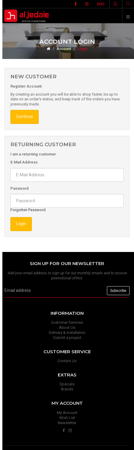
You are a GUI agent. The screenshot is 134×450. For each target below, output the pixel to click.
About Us (67, 327)
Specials (67, 384)
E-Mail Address (24, 162)
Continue (24, 116)
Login (82, 48)
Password (19, 188)
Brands (67, 389)
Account (64, 48)
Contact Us (67, 361)
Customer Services (67, 322)
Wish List (67, 417)
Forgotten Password (28, 210)
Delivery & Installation (67, 332)
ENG (101, 4)
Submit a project (67, 337)
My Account (67, 412)
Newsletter (67, 423)
